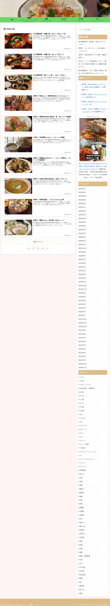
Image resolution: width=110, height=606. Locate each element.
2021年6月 (82, 341)
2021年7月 (82, 338)
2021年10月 (82, 326)
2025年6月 (82, 211)
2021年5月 (82, 345)
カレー (81, 437)
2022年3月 (82, 308)
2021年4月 (82, 349)
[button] (105, 30)
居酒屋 (81, 507)
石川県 (81, 571)
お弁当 (81, 392)
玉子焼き (82, 567)
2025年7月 (82, 207)
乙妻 (80, 478)
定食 (80, 500)
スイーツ (82, 440)
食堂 (80, 593)
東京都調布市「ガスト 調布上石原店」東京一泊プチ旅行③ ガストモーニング (92, 72)
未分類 (81, 537)
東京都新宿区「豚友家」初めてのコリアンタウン (92, 43)
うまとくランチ (84, 384)
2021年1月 (82, 360)
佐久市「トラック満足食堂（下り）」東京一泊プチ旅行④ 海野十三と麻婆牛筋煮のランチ (92, 64)
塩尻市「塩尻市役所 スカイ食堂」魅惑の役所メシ (92, 56)
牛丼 (80, 560)
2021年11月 (82, 323)
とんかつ (82, 418)
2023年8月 (82, 256)
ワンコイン (83, 466)
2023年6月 (82, 263)
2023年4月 (82, 271)
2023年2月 (82, 278)
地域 (80, 496)
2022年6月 (82, 300)
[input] (92, 30)
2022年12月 (82, 285)
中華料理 (82, 470)
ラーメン (82, 463)
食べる (81, 589)
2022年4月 (82, 304)
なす (80, 422)
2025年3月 (82, 215)
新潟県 (81, 530)
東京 (80, 541)
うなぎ (81, 381)
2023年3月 (82, 274)
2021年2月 (82, 356)
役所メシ (82, 522)
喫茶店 (81, 493)
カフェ (81, 433)
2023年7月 (82, 259)
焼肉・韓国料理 (84, 556)
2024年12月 (82, 218)
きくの (81, 403)
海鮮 (80, 552)
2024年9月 (82, 222)
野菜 (80, 578)
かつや (81, 396)
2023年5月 (82, 267)
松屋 (80, 545)
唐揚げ (81, 489)
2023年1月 (82, 282)
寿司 (80, 504)
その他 (81, 411)
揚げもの (82, 526)
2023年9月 (82, 252)
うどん (81, 377)
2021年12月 (82, 319)
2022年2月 (82, 311)
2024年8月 (82, 226)
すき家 (81, 407)
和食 (80, 485)
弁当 (80, 519)
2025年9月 (82, 200)
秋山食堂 (82, 575)
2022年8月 (82, 297)
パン (80, 455)
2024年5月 (82, 237)
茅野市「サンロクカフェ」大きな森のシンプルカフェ (92, 49)
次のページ (38, 242)
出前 (80, 481)
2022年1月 (82, 315)
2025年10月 (82, 196)
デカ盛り (82, 448)
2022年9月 (82, 293)
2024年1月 (82, 244)
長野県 (81, 586)
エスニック (83, 429)
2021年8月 (82, 334)
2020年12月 (82, 364)
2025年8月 (82, 203)
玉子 (80, 563)
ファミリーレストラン (87, 459)
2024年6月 (82, 233)
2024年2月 (82, 241)
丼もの (81, 474)
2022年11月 (82, 289)
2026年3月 (82, 192)
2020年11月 (82, 367)
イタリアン (83, 425)
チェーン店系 (84, 444)
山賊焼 (81, 515)
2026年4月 (82, 189)
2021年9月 (82, 330)
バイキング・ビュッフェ (87, 452)
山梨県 (81, 511)
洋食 (80, 548)
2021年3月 (82, 353)
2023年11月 (82, 248)
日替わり (82, 534)
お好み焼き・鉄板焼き (87, 388)
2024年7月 (82, 230)
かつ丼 (81, 399)
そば (80, 414)
